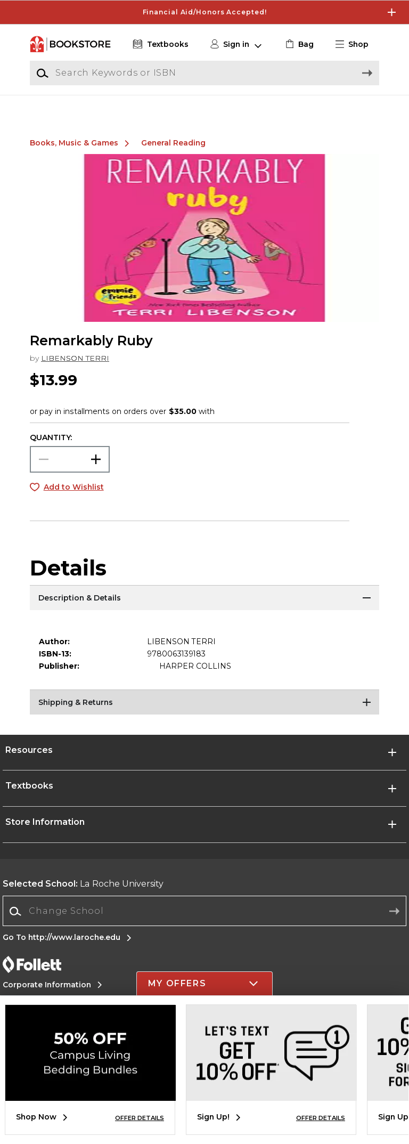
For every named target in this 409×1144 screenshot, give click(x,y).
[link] (298, 44)
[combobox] (204, 923)
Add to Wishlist (74, 499)
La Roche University (83, 896)
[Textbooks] (159, 44)
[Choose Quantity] (69, 471)
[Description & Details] (204, 611)
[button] (356, 44)
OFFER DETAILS (139, 1118)
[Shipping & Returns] (204, 715)
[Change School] (204, 923)
